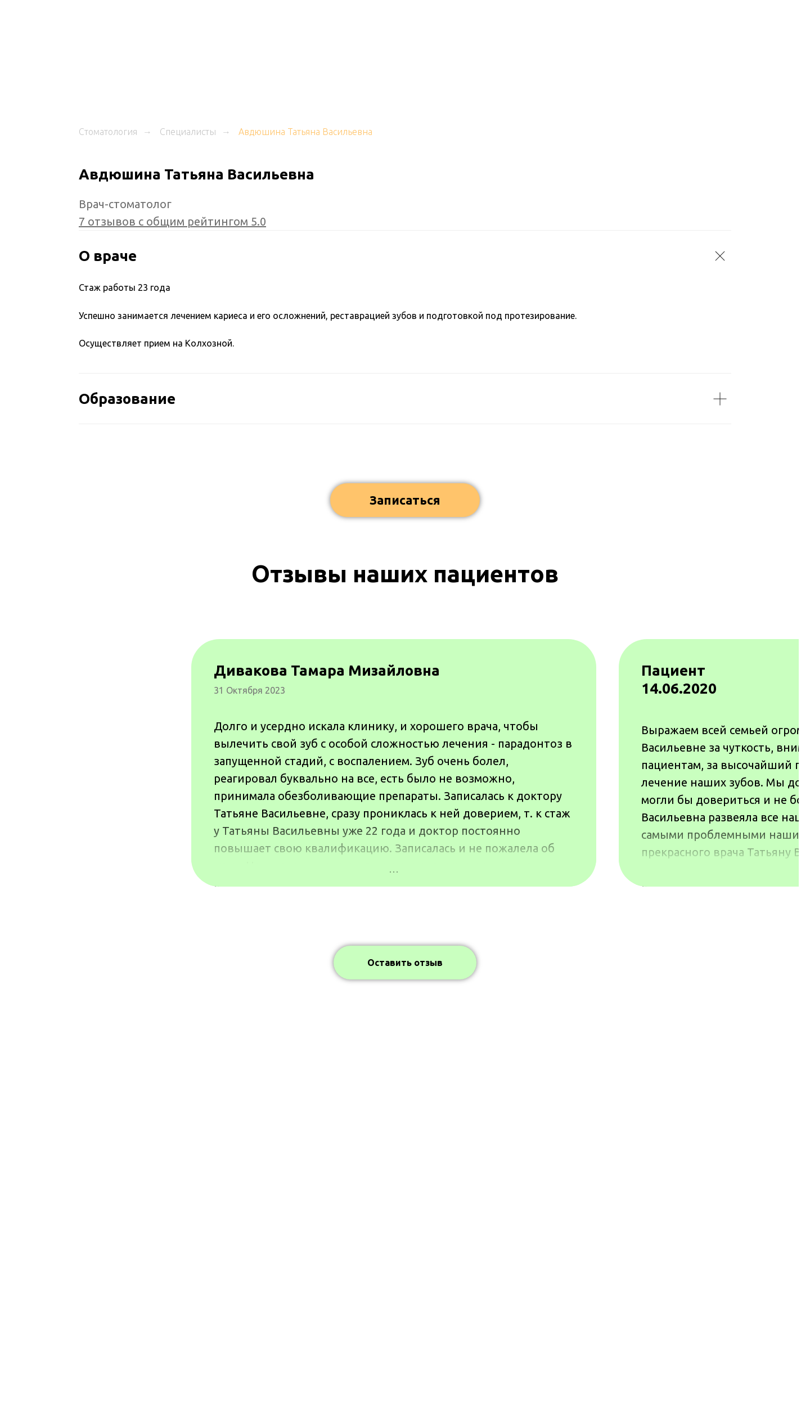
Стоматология (108, 132)
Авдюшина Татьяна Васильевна (305, 132)
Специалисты (188, 132)
